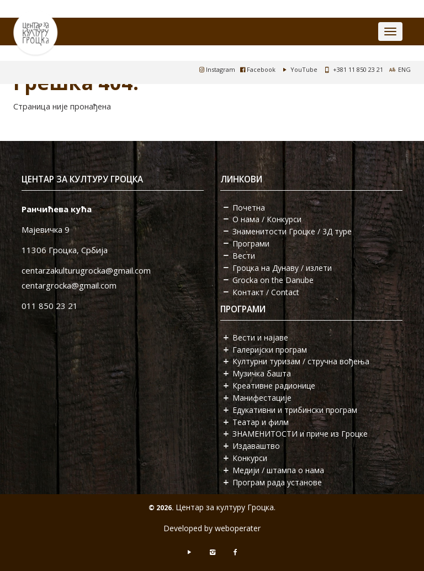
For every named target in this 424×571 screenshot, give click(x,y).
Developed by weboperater (212, 528)
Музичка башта (261, 373)
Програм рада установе (277, 482)
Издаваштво (256, 446)
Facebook (257, 69)
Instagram (217, 69)
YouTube (298, 69)
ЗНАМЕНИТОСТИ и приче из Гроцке (300, 433)
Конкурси (249, 458)
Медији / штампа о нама (278, 470)
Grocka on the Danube (273, 280)
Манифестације (262, 397)
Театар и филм (260, 422)
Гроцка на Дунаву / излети (282, 268)
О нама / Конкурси (266, 219)
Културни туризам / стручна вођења (300, 361)
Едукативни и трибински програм (294, 410)
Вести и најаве (260, 337)
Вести (243, 255)
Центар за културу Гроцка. (225, 507)
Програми (250, 243)
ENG (404, 69)
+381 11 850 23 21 (358, 69)
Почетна (248, 207)
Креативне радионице (273, 385)
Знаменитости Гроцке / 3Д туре (292, 231)
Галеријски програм (269, 349)
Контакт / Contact (265, 292)
